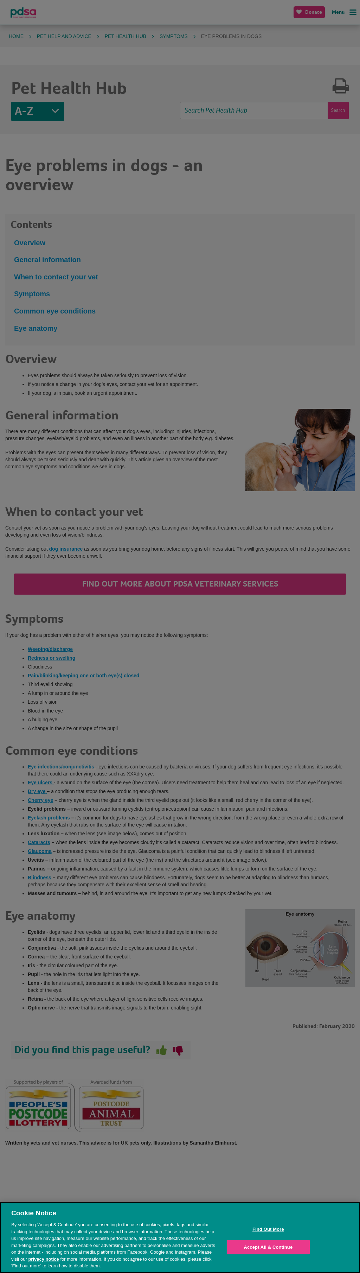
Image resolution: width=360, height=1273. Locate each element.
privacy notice (43, 1259)
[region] (180, 1237)
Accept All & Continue (268, 1247)
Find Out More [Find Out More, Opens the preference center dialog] (268, 1229)
